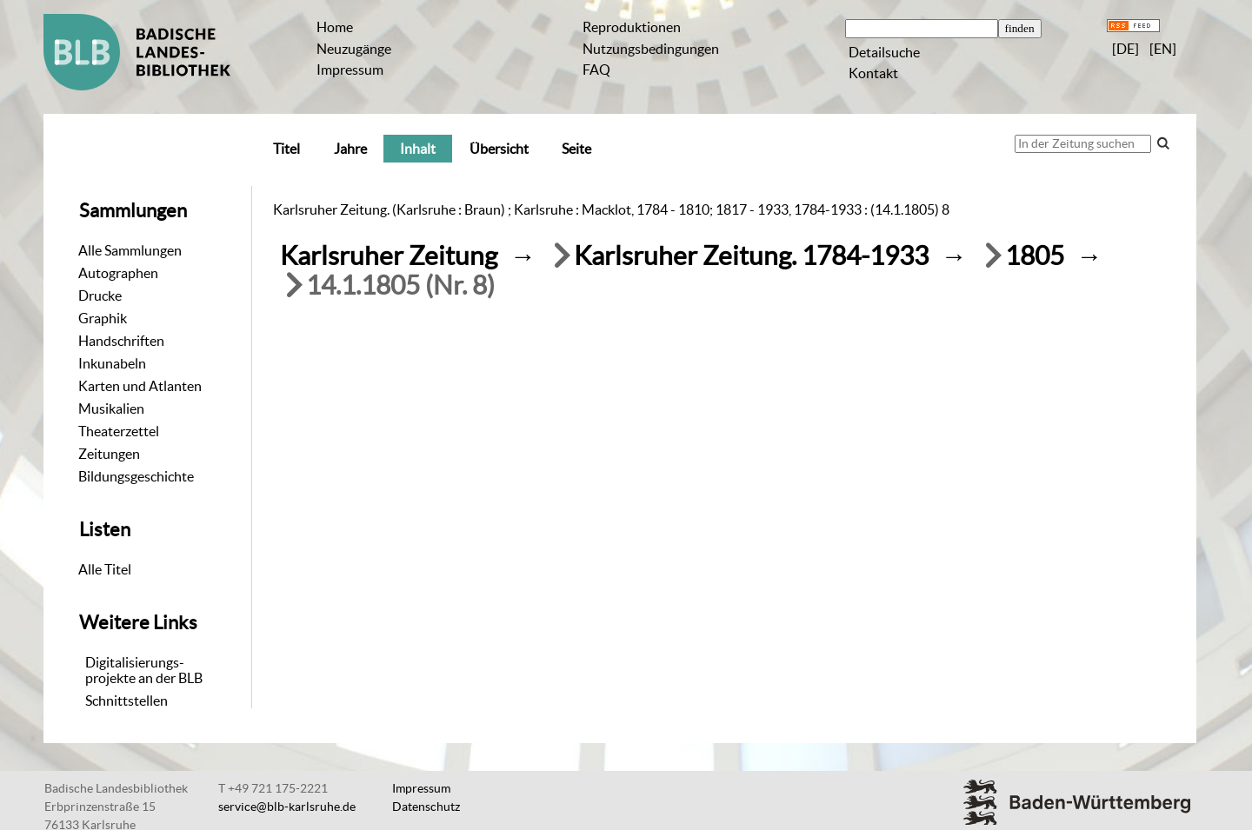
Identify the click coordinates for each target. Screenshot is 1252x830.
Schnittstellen (126, 700)
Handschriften (121, 341)
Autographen (118, 273)
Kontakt (873, 73)
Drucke (100, 295)
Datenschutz (426, 806)
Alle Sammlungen (130, 250)
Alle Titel (104, 569)
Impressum (349, 69)
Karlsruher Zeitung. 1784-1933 (751, 256)
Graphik (102, 318)
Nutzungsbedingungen (651, 48)
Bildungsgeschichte (136, 476)
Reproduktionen (632, 27)
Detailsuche (884, 52)
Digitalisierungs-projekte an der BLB (144, 670)
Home (334, 27)
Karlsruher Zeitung (388, 256)
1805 (1034, 256)
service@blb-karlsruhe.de (287, 806)
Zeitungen (109, 453)
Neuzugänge (353, 48)
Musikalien (111, 408)
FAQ (596, 69)
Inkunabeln (112, 363)
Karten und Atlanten (140, 386)
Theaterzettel (118, 431)
